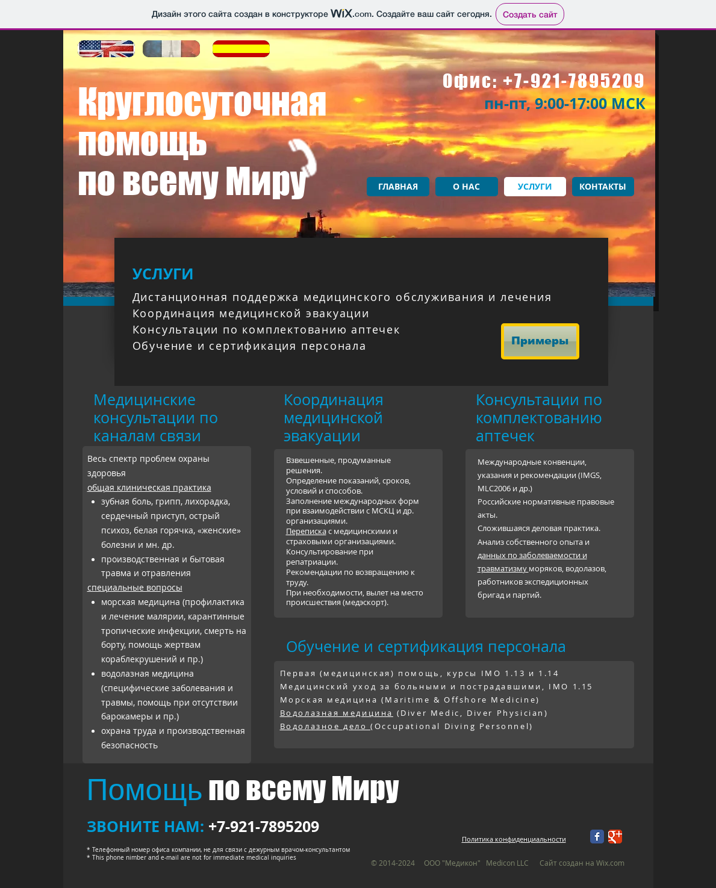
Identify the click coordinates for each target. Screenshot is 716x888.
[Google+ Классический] (615, 836)
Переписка (306, 531)
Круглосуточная (202, 101)
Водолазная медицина (336, 712)
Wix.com (610, 863)
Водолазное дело (325, 726)
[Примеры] (540, 341)
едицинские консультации (144, 408)
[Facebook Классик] (597, 836)
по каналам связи (155, 427)
